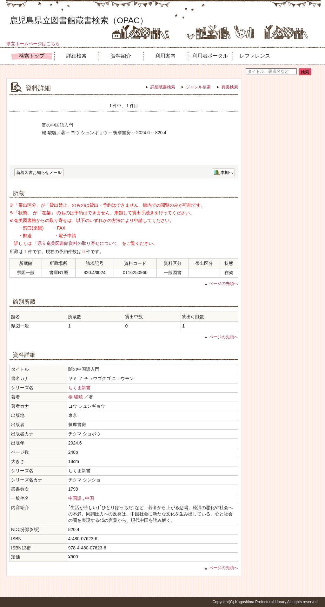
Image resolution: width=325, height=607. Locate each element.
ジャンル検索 (198, 87)
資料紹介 (121, 56)
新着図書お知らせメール (39, 172)
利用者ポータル (210, 56)
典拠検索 (230, 87)
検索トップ (31, 56)
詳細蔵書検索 (162, 87)
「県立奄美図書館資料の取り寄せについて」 (77, 243)
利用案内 (165, 56)
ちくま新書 (79, 387)
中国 (89, 498)
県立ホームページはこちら (33, 43)
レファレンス (255, 56)
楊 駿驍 (75, 396)
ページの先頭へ (223, 283)
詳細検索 (76, 56)
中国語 (75, 498)
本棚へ (227, 172)
